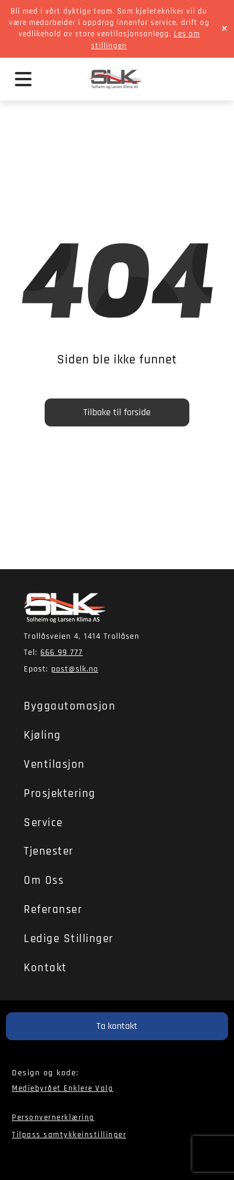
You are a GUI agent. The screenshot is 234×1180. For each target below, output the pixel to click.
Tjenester (49, 851)
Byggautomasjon (70, 706)
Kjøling (42, 735)
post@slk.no (74, 669)
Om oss (44, 880)
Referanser (53, 909)
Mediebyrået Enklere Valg (62, 1088)
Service (43, 822)
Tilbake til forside (117, 412)
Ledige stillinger (69, 938)
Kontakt (45, 968)
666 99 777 (61, 652)
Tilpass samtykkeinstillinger (69, 1135)
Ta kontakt (117, 1026)
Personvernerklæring (53, 1117)
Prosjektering (60, 793)
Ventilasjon (54, 764)
